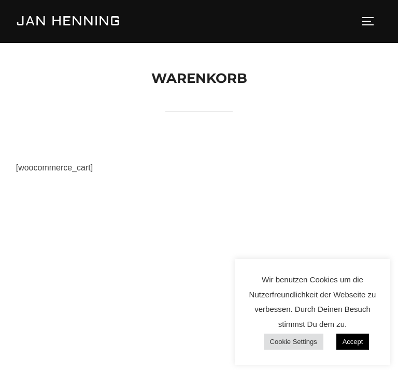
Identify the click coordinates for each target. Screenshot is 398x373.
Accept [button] (353, 342)
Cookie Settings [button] (293, 342)
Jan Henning (68, 21)
